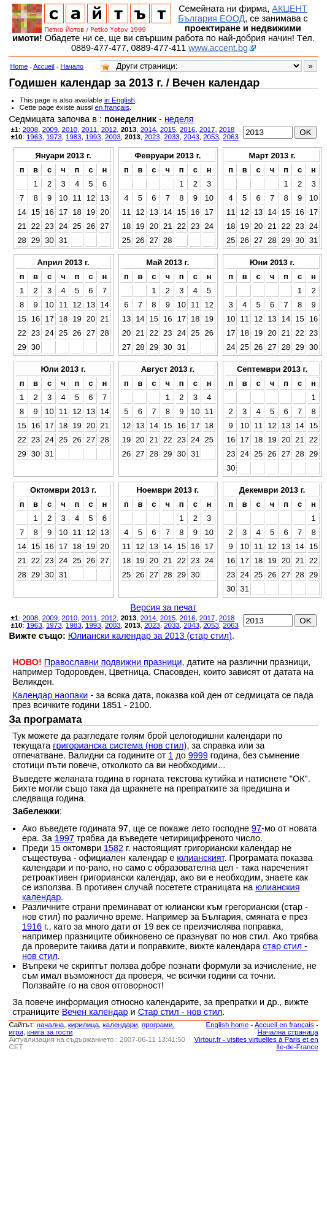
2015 (168, 129)
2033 (172, 137)
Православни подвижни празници (113, 662)
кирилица (83, 1024)
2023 (152, 137)
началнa (50, 1024)
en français (112, 107)
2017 (207, 129)
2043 (191, 137)
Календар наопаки (50, 695)
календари (120, 1024)
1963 (34, 137)
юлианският (200, 858)
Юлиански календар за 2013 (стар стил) (150, 636)
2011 (90, 129)
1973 (54, 137)
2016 (188, 129)
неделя (179, 119)
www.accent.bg (218, 48)
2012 (109, 129)
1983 (74, 137)
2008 (31, 129)
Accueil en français (284, 1024)
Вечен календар (95, 1012)
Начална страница (287, 1032)
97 (256, 828)
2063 (231, 137)
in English (119, 100)
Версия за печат (163, 607)
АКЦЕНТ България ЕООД (242, 13)
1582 (113, 848)
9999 (198, 755)
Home (19, 66)
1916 (32, 926)
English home (227, 1024)
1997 (64, 838)
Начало (72, 66)
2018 (227, 129)
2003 (113, 137)
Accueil (44, 66)
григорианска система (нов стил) (120, 745)
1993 (93, 137)
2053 (211, 137)
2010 (70, 129)
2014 (148, 129)
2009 (50, 129)
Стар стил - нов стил (180, 1012)
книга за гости (49, 1032)
